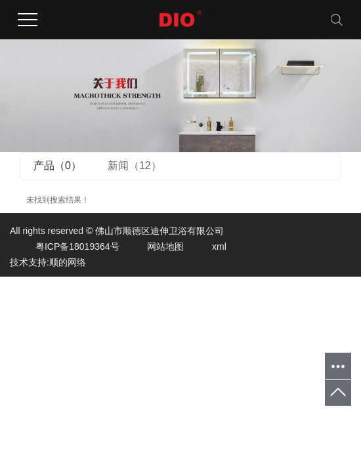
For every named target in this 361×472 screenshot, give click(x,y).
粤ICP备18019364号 (64, 246)
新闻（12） (134, 165)
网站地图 (152, 246)
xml (206, 246)
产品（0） (57, 165)
